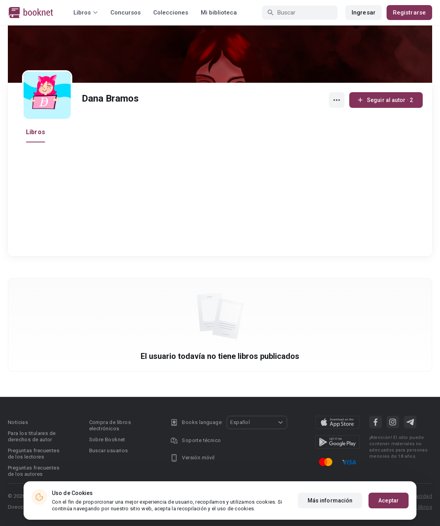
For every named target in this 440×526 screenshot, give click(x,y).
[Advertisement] (222, 201)
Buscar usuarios (108, 450)
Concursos (125, 12)
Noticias (18, 422)
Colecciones (170, 12)
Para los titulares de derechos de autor (31, 436)
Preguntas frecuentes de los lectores (33, 454)
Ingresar (364, 12)
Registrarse (409, 12)
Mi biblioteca (219, 12)
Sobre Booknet (107, 439)
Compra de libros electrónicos (110, 425)
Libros (35, 132)
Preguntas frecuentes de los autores (33, 471)
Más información (330, 500)
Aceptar (388, 500)
